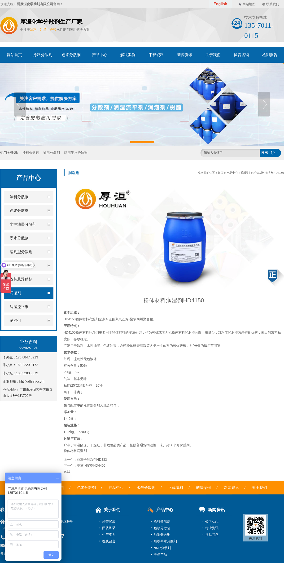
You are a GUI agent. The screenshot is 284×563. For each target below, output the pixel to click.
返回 (67, 471)
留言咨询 (241, 55)
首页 (220, 172)
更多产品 (160, 554)
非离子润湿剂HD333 (92, 459)
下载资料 (156, 55)
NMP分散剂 (162, 548)
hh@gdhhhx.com (31, 381)
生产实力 (108, 534)
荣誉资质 (108, 521)
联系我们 (272, 4)
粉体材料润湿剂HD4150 (268, 172)
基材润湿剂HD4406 (91, 465)
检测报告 (269, 55)
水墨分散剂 (145, 488)
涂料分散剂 (42, 55)
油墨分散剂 (51, 153)
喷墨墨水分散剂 (75, 153)
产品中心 (99, 55)
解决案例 (127, 55)
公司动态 (211, 521)
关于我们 (213, 55)
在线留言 (108, 541)
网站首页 (14, 55)
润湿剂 (245, 172)
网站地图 (249, 4)
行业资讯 (211, 528)
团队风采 (108, 528)
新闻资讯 (184, 55)
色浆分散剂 (71, 55)
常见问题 (211, 534)
